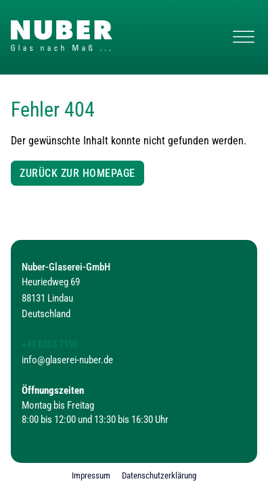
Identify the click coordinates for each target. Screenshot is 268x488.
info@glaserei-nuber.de (67, 360)
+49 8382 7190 (50, 344)
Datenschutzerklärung (159, 475)
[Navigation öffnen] (243, 37)
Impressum (91, 475)
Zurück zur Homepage (77, 173)
